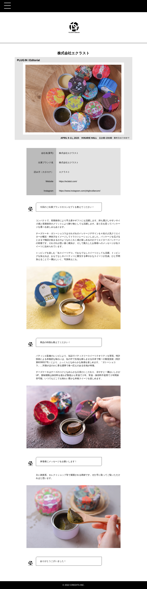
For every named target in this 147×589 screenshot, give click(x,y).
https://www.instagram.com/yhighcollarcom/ (79, 191)
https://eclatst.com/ (68, 181)
